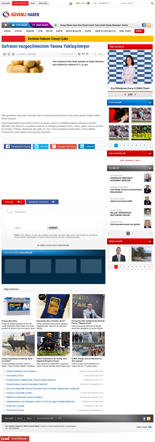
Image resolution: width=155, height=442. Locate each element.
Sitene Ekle (43, 3)
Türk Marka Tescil (14, 375)
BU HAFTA (129, 160)
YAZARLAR (114, 168)
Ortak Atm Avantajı (15, 406)
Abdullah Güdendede (126, 189)
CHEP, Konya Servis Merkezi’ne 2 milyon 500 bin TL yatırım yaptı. (88, 362)
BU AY (137, 160)
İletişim (29, 418)
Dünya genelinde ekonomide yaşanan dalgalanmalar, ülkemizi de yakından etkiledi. (53, 324)
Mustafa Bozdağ (126, 200)
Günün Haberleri (20, 3)
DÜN (122, 160)
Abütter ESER (126, 213)
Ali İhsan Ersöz (126, 178)
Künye (20, 418)
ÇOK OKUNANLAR (117, 153)
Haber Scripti (142, 427)
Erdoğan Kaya (126, 223)
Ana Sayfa (6, 3)
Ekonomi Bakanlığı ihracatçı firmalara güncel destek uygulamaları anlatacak (42, 388)
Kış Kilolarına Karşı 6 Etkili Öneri (130, 88)
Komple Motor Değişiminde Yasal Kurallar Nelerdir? (31, 380)
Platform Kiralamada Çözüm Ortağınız (24, 397)
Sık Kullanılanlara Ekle (45, 418)
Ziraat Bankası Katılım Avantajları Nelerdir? (27, 384)
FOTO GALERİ (115, 102)
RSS (60, 418)
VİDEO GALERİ (115, 241)
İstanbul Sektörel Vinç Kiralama (21, 371)
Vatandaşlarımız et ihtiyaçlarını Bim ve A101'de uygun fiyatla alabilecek (40, 401)
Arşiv (32, 3)
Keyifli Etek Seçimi (15, 410)
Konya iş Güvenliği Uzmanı (19, 393)
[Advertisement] (78, 91)
